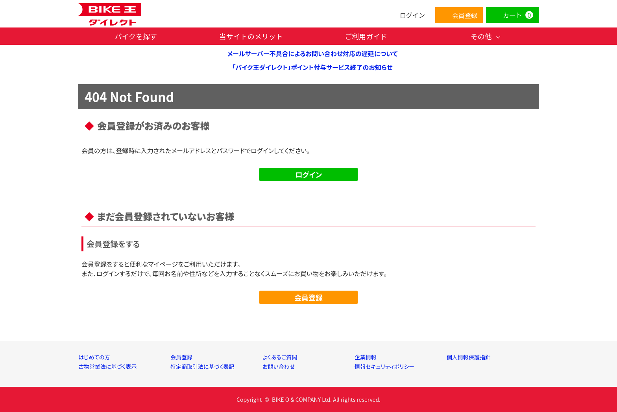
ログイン (308, 174)
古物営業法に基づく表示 (107, 366)
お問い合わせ (278, 366)
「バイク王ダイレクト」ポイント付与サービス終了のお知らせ (312, 67)
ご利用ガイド (366, 36)
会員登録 (308, 297)
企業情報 (366, 357)
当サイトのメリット (251, 36)
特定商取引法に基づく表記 (202, 366)
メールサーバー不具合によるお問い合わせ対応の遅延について (312, 53)
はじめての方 (94, 357)
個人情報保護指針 (469, 357)
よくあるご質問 (279, 357)
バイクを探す (136, 36)
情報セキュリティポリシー (384, 366)
